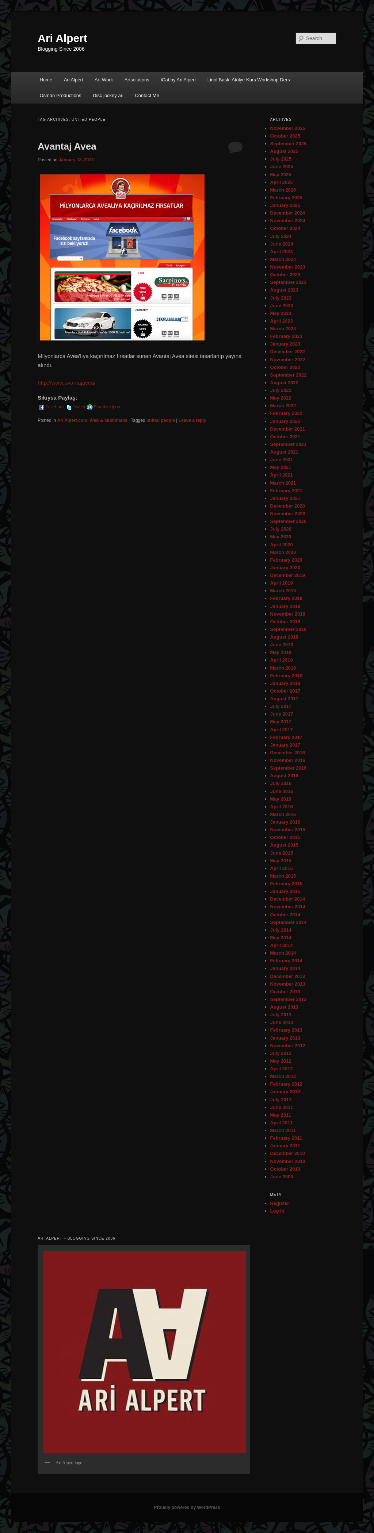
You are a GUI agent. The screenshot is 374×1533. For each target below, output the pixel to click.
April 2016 (281, 806)
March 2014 (283, 953)
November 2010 (287, 1161)
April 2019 (281, 583)
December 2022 (287, 351)
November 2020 (287, 513)
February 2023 (286, 336)
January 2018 (285, 683)
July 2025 (281, 159)
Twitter (75, 406)
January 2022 (285, 421)
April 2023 (281, 321)
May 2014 (280, 937)
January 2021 (285, 498)
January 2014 (285, 968)
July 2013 (281, 1014)
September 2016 (288, 768)
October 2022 (285, 367)
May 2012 (280, 1061)
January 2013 (285, 1038)
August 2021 (284, 452)
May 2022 (280, 398)
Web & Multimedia (108, 420)
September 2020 (288, 521)
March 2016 (283, 814)
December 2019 (287, 575)
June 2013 (281, 1022)
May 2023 (280, 313)
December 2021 (287, 429)
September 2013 (288, 999)
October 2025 (285, 136)
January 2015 (285, 891)
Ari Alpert (62, 38)
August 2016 (284, 775)
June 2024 (281, 244)
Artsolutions (137, 79)
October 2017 (285, 691)
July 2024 (281, 236)
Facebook (51, 406)
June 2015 (281, 853)
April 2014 (281, 945)
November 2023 (287, 267)
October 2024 (285, 228)
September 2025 (288, 143)
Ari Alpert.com (72, 420)
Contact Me (147, 95)
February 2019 (286, 598)
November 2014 (287, 906)
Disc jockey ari (108, 95)
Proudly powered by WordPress (187, 1507)
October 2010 (285, 1169)
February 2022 (286, 413)
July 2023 (281, 298)
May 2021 (280, 467)
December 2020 (287, 506)
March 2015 (283, 876)
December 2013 (287, 976)
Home (45, 79)
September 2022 (288, 375)
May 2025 (280, 174)
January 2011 (285, 1145)
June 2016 (281, 791)
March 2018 (283, 668)
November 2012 (287, 1045)
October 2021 (285, 436)
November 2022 (287, 359)
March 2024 (283, 259)
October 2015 (285, 837)
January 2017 (285, 745)
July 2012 (281, 1053)
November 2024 (287, 220)
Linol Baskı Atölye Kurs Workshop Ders (248, 79)
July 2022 (281, 390)
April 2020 (281, 544)
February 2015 (286, 883)
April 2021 (281, 475)
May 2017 (280, 721)
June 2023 (281, 305)
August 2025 (284, 151)
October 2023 (285, 274)
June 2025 (281, 166)
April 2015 (281, 868)
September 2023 (288, 282)
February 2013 (286, 1030)
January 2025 (285, 205)
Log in (277, 1211)
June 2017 (281, 714)
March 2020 (283, 552)
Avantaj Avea (67, 146)
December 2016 (287, 752)
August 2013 (284, 1007)
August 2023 (284, 290)
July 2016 (281, 783)
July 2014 (281, 930)
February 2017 (286, 737)
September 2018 (288, 629)
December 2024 (287, 213)
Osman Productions (60, 95)
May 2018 (280, 652)
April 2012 (281, 1068)
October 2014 (285, 914)
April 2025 (281, 182)
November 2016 (287, 760)
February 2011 (286, 1138)
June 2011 (281, 1107)
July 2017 (281, 706)
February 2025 (286, 197)
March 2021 (283, 483)
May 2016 (280, 799)
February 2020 (286, 560)
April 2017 (281, 729)
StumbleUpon (103, 406)
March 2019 (283, 590)
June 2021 (281, 459)
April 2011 (281, 1122)
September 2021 (288, 444)
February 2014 (286, 960)
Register (279, 1203)
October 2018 (285, 621)
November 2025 (287, 128)
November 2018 (287, 614)
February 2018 (286, 675)
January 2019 (285, 606)
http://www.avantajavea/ (66, 383)
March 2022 (283, 405)
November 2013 (287, 984)
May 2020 (280, 536)
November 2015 (287, 829)
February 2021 (286, 490)
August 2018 (284, 637)
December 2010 (287, 1153)
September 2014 (288, 922)
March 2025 (283, 190)
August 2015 (284, 845)
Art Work (104, 79)
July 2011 (281, 1099)
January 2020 (285, 567)
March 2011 (283, 1130)
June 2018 (281, 644)
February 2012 (286, 1084)
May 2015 (280, 860)
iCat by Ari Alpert (178, 79)
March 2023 (283, 328)
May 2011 (280, 1115)
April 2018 (281, 660)
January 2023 (285, 344)
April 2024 (281, 251)
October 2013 (285, 991)
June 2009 (281, 1176)
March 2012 (283, 1076)
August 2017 (284, 698)
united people (160, 420)
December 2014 (287, 899)
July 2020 (281, 529)
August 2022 (284, 382)
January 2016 (285, 822)
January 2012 (285, 1091)
